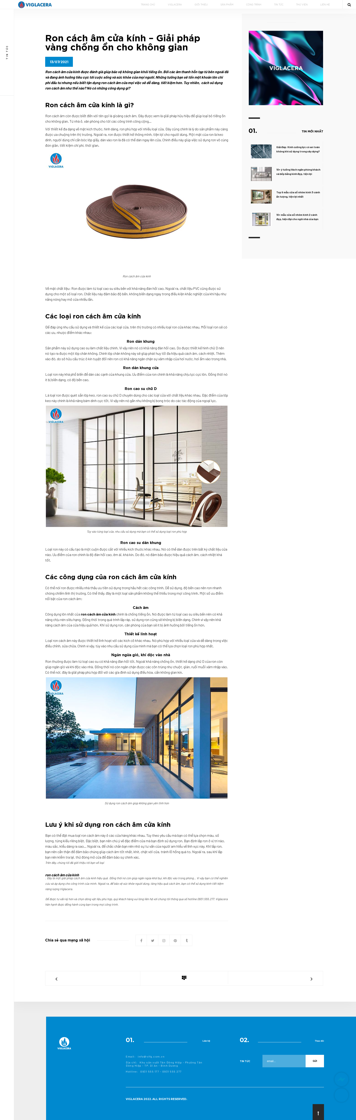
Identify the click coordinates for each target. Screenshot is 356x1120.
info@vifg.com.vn (151, 1056)
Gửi (315, 1061)
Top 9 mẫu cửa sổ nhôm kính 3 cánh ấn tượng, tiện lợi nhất (299, 194)
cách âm (131, 116)
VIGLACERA (175, 5)
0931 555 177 (149, 1071)
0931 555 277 (172, 1071)
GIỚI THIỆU (201, 5)
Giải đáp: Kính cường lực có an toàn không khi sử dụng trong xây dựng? (299, 149)
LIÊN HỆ (325, 5)
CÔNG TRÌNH (253, 5)
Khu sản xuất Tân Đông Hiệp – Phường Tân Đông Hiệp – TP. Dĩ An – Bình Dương (164, 1064)
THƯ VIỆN (302, 5)
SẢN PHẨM (226, 5)
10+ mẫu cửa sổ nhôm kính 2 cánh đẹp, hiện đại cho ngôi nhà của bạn (298, 217)
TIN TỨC (278, 5)
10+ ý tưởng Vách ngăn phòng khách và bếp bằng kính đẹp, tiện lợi (299, 171)
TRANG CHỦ (148, 5)
